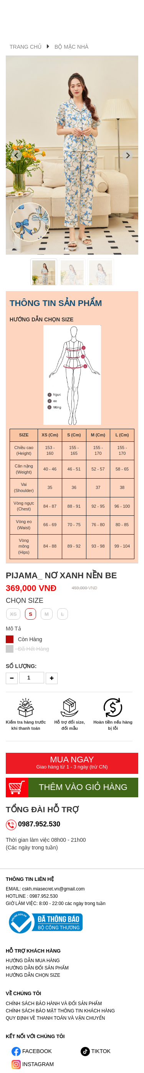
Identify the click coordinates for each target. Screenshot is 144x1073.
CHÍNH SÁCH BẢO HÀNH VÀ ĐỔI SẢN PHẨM (54, 1003)
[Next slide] (127, 155)
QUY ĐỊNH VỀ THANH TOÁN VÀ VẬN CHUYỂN (55, 1018)
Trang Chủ (25, 47)
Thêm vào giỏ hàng (66, 787)
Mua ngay (72, 762)
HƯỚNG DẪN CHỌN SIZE (41, 319)
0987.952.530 (39, 824)
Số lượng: (21, 666)
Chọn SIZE (24, 600)
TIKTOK (96, 1051)
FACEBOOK (32, 1051)
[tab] (67, 249)
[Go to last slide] (16, 155)
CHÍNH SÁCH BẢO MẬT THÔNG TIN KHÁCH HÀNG (60, 1011)
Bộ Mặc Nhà (71, 47)
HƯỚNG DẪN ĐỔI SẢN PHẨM (37, 968)
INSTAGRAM (33, 1064)
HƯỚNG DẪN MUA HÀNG (33, 960)
